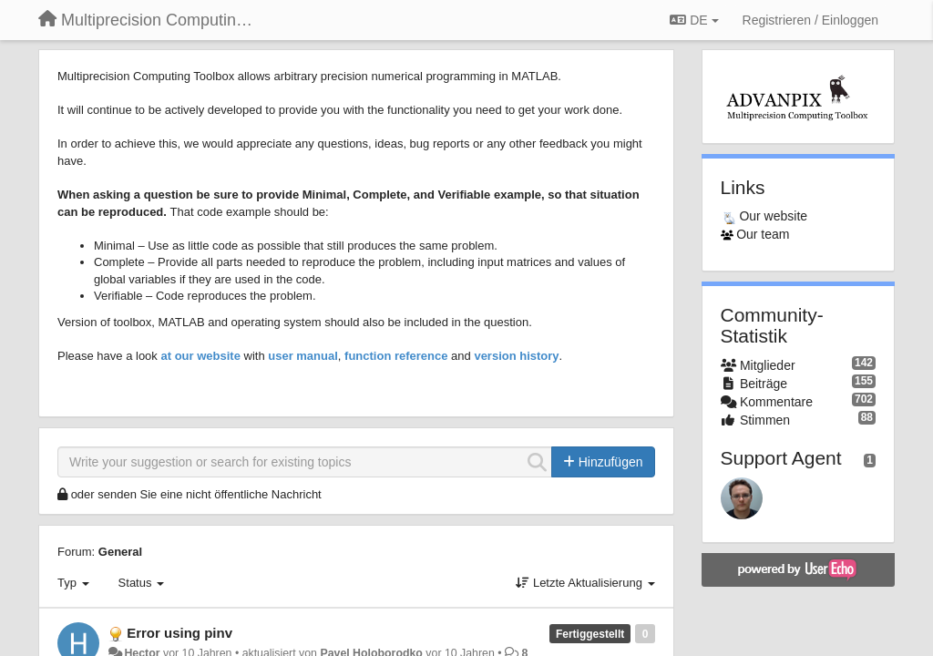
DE (694, 20)
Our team (762, 234)
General (120, 552)
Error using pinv (179, 633)
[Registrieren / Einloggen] (810, 20)
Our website (773, 216)
